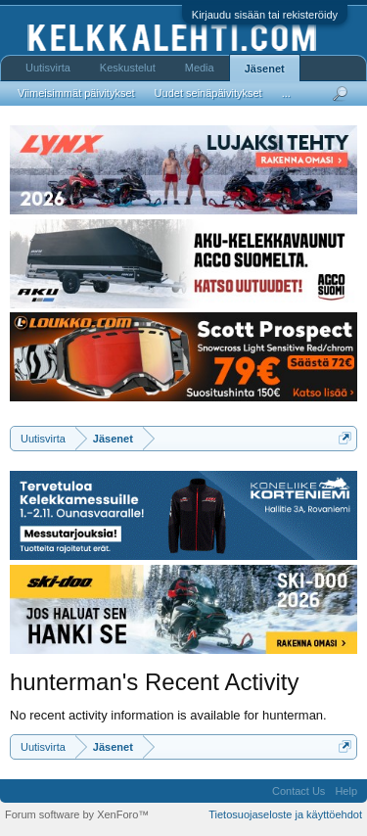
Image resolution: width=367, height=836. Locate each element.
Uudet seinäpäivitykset (208, 93)
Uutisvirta (47, 67)
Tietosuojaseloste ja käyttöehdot (285, 814)
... (286, 93)
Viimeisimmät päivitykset (76, 93)
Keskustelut (128, 67)
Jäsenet (265, 68)
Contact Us (298, 791)
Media (199, 67)
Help (346, 791)
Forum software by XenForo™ (77, 814)
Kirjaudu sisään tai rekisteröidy (265, 15)
